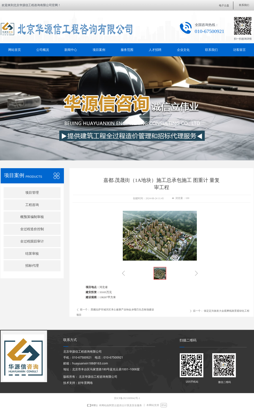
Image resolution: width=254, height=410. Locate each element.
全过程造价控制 (32, 229)
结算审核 (32, 253)
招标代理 (32, 265)
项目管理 (32, 192)
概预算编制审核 (32, 217)
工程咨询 (32, 205)
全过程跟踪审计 (32, 241)
